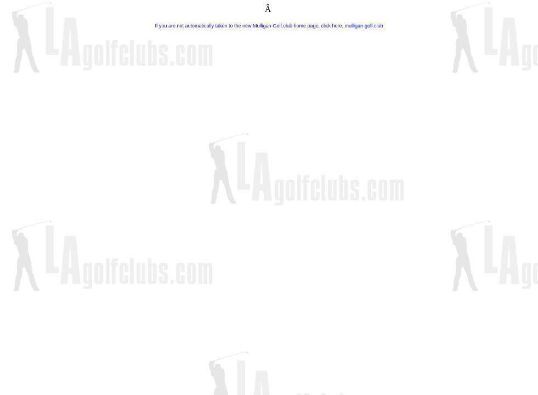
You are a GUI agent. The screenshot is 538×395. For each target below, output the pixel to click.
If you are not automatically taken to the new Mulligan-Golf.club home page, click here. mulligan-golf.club (269, 26)
